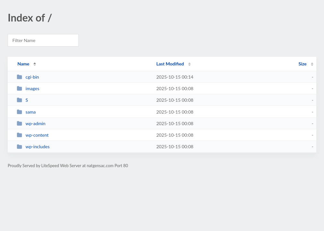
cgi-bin (28, 77)
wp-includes (33, 146)
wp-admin (31, 123)
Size (303, 63)
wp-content (32, 135)
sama (26, 112)
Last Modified (170, 63)
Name (23, 63)
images (28, 88)
